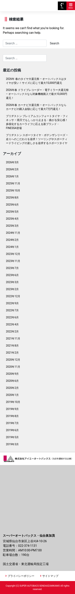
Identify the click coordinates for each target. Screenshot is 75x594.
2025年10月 (13, 190)
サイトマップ (50, 575)
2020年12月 (13, 359)
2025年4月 (12, 218)
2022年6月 (12, 317)
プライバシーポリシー (21, 575)
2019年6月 (12, 430)
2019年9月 (12, 409)
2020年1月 (12, 394)
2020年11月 (13, 366)
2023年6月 (12, 275)
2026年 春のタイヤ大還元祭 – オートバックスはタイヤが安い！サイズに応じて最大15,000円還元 (36, 80)
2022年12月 (13, 296)
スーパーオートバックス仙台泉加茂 (21, 4)
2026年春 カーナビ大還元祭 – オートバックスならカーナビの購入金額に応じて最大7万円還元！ (36, 106)
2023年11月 (13, 261)
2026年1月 (12, 176)
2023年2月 (12, 289)
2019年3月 (12, 444)
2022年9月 (12, 303)
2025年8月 (12, 197)
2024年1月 (12, 246)
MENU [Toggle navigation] (71, 6)
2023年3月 (12, 282)
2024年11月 (13, 232)
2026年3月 (12, 162)
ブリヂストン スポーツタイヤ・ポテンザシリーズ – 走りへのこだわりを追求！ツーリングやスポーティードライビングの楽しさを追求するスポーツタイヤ (37, 139)
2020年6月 (12, 380)
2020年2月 (12, 387)
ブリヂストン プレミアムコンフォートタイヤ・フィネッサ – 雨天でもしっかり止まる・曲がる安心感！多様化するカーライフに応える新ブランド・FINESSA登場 (37, 122)
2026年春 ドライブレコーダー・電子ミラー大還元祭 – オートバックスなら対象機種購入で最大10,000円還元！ (37, 93)
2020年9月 (12, 373)
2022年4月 (12, 324)
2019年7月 (12, 423)
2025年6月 (12, 204)
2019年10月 (13, 401)
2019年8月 (12, 416)
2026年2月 (12, 169)
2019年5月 (12, 437)
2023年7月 (12, 268)
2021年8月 (12, 345)
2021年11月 (13, 338)
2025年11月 (13, 183)
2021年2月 (12, 352)
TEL (62, 6)
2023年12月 (13, 253)
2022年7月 (12, 310)
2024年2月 (12, 239)
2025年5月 (12, 211)
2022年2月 (12, 331)
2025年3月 (12, 225)
